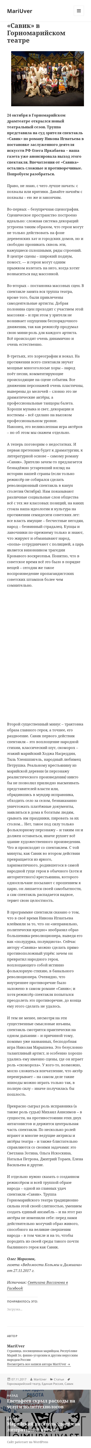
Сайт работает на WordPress (27, 1442)
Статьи (59, 1379)
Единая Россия (52, 1384)
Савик (69, 1384)
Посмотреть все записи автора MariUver (37, 1364)
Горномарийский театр (23, 1384)
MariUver (19, 10)
